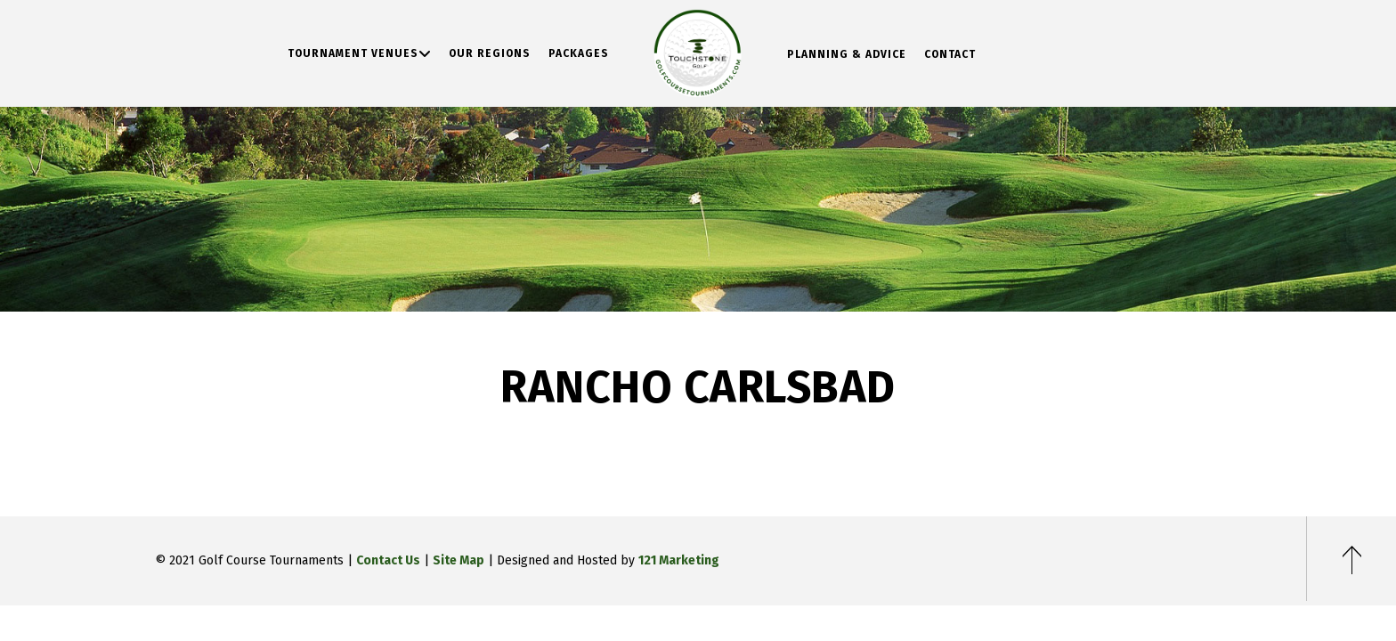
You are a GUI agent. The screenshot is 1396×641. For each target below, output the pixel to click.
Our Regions (490, 53)
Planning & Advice (846, 54)
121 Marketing (678, 560)
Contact (950, 54)
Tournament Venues (353, 53)
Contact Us (388, 560)
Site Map (458, 560)
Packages (578, 53)
